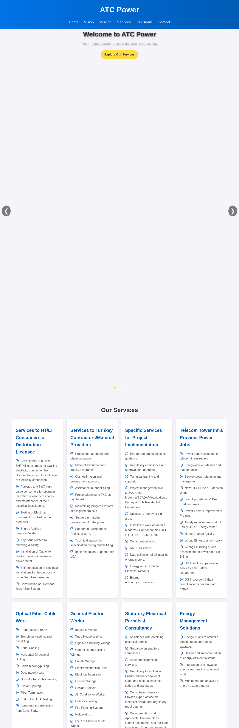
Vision (89, 22)
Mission (105, 22)
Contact (164, 22)
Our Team (144, 22)
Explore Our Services (119, 54)
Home (73, 22)
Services (124, 22)
